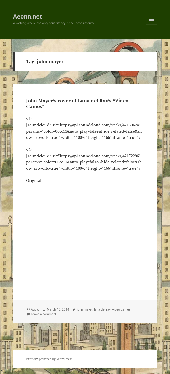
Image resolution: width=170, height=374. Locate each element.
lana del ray (102, 309)
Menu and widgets (151, 24)
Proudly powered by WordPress (49, 359)
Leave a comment (43, 314)
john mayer (84, 309)
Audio (35, 309)
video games (121, 309)
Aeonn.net (27, 16)
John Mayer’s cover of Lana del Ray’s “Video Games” (77, 103)
